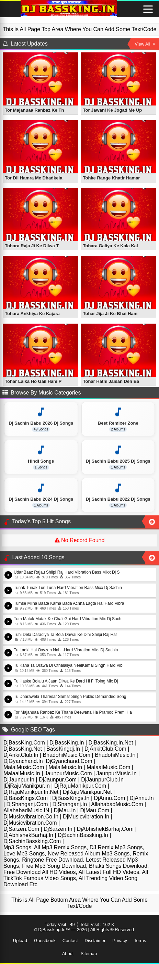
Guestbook (45, 940)
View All (145, 44)
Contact (70, 940)
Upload (20, 940)
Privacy (119, 940)
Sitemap (89, 953)
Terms (140, 940)
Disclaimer (95, 940)
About (68, 953)
